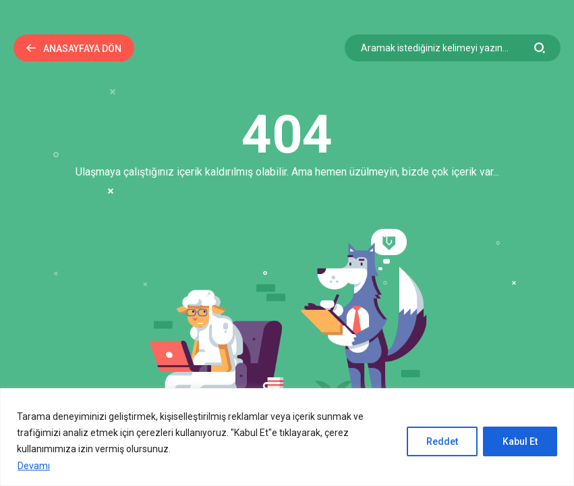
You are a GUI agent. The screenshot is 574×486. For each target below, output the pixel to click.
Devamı (34, 465)
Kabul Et (520, 441)
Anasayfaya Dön (73, 48)
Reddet (442, 441)
